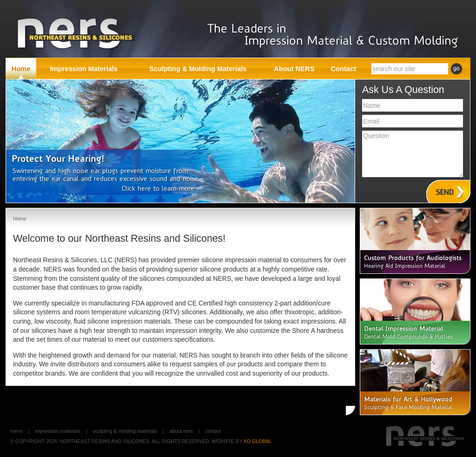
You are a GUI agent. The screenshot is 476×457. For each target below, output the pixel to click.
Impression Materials (57, 431)
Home (16, 431)
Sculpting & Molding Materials (125, 431)
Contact (213, 431)
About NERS (180, 431)
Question (412, 154)
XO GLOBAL (258, 441)
